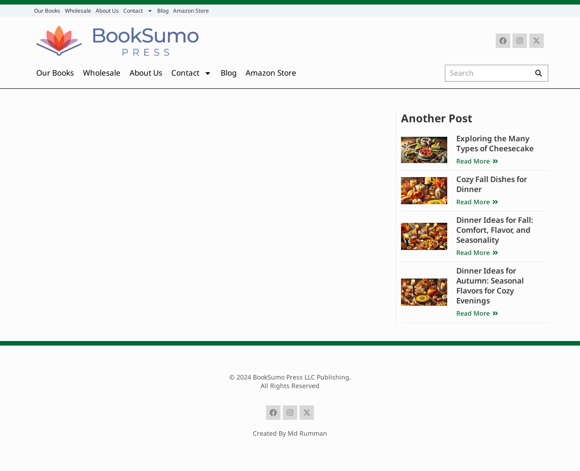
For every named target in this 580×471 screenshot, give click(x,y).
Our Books (47, 10)
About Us (107, 10)
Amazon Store (191, 10)
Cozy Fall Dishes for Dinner (491, 184)
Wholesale (78, 10)
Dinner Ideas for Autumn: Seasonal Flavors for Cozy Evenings (490, 285)
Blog (163, 10)
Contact (138, 10)
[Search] (540, 73)
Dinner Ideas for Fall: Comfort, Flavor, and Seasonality (494, 230)
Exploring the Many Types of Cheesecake (495, 143)
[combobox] (489, 73)
